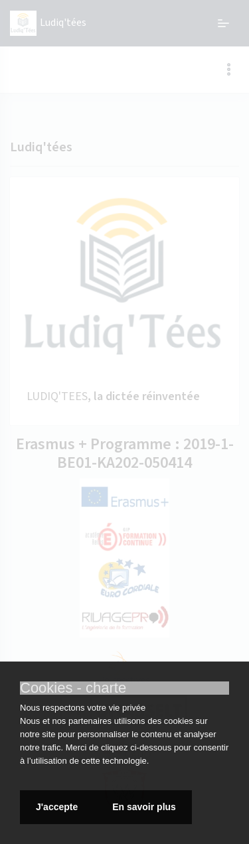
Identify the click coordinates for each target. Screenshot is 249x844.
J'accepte (58, 807)
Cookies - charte (73, 688)
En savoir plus (144, 807)
